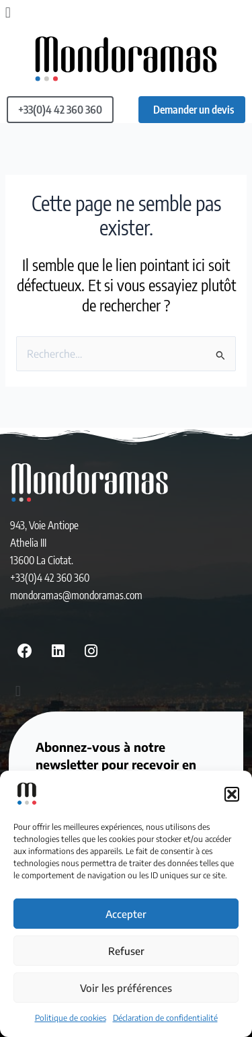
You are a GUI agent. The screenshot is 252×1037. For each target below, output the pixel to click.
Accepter (126, 914)
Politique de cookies (70, 1018)
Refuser (126, 951)
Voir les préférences (126, 988)
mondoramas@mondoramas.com (76, 594)
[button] (232, 794)
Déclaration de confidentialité (165, 1018)
